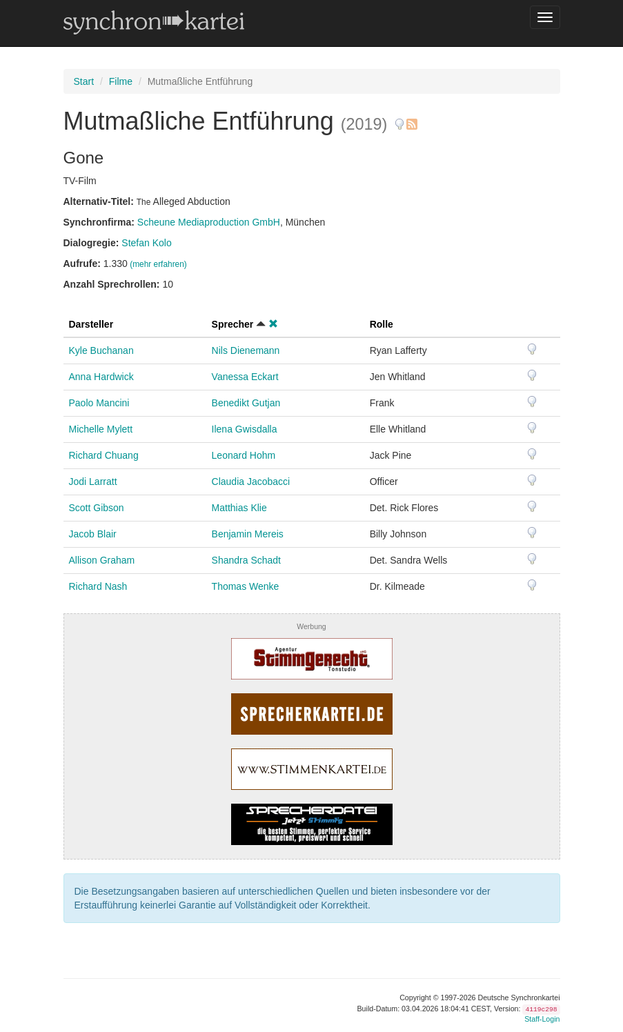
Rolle (381, 324)
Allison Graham (102, 560)
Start (84, 81)
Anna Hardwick (101, 376)
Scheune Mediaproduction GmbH (208, 222)
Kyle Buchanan (101, 350)
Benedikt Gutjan (246, 402)
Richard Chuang (104, 455)
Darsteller (91, 324)
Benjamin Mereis (248, 533)
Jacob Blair (93, 533)
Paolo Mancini (99, 402)
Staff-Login (542, 1019)
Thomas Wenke (245, 586)
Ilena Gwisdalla (244, 429)
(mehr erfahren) (158, 264)
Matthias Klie (239, 507)
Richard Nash (98, 586)
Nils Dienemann (246, 350)
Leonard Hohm (244, 455)
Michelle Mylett (101, 429)
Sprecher (233, 324)
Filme (120, 81)
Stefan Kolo (146, 242)
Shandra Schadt (246, 560)
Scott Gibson (96, 507)
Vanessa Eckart (245, 376)
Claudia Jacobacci (251, 481)
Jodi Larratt (93, 481)
